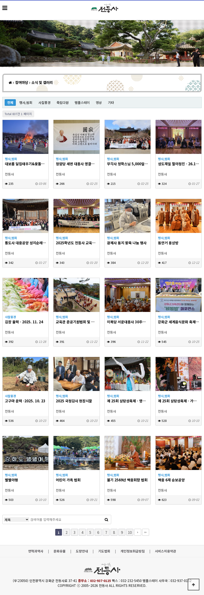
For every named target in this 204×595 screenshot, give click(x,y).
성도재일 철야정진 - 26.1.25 (178, 163)
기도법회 (104, 551)
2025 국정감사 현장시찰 (74, 400)
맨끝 (145, 532)
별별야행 (11, 479)
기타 (111, 102)
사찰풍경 (44, 102)
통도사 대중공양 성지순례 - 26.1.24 (25, 242)
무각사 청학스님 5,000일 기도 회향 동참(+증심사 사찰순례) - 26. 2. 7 (127, 163)
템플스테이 (82, 102)
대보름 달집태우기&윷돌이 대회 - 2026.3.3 (25, 163)
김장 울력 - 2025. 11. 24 (24, 321)
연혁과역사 (35, 551)
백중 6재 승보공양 (171, 479)
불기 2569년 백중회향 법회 (127, 479)
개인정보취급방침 (132, 551)
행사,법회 (25, 102)
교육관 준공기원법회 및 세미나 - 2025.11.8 (76, 321)
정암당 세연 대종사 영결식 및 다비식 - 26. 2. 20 (76, 163)
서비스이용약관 (165, 551)
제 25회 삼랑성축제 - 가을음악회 (178, 400)
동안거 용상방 (168, 242)
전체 (10, 102)
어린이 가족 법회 (68, 479)
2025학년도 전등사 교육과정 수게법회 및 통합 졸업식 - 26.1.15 (76, 242)
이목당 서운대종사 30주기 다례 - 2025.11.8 (127, 321)
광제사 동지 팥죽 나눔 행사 (127, 242)
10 (130, 532)
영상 (99, 102)
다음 (137, 532)
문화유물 (60, 551)
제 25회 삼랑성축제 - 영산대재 (127, 400)
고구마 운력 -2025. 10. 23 (25, 400)
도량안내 (82, 551)
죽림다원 (63, 102)
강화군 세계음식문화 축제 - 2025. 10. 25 (178, 321)
